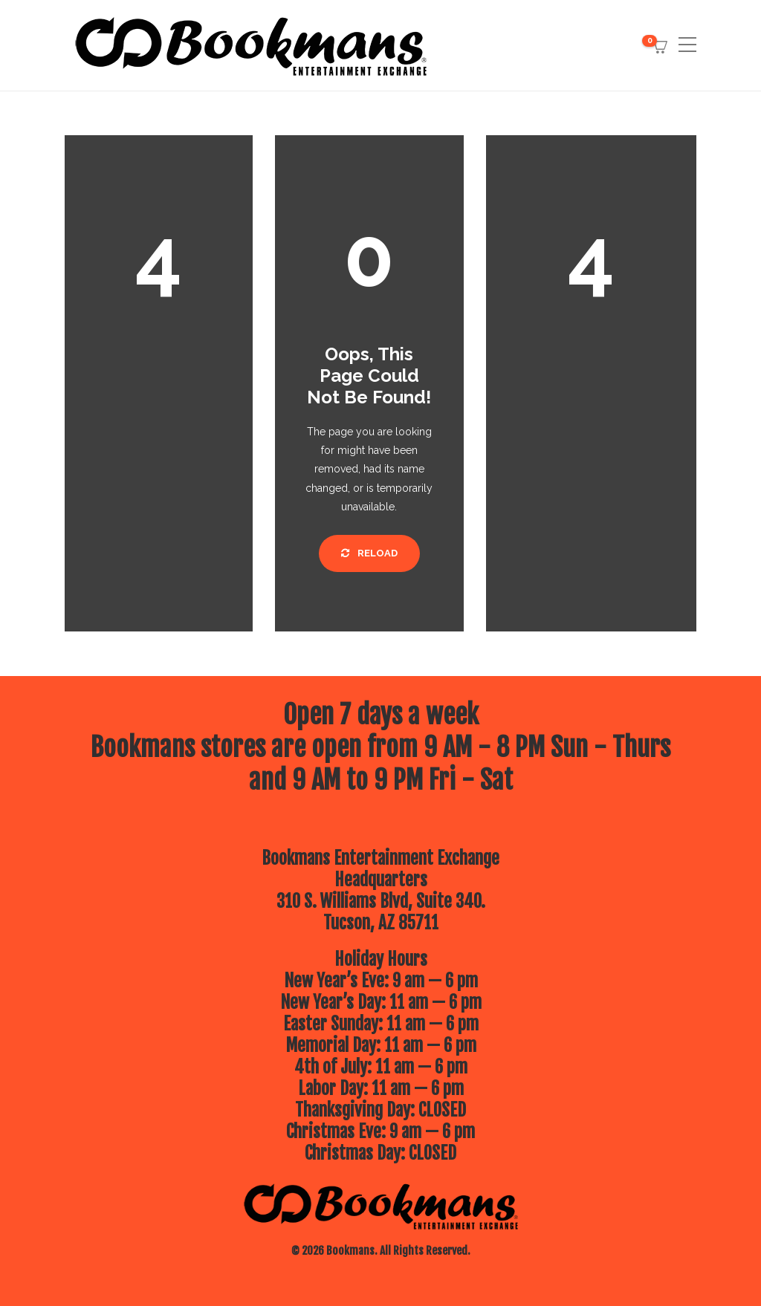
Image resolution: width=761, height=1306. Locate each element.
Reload (369, 553)
